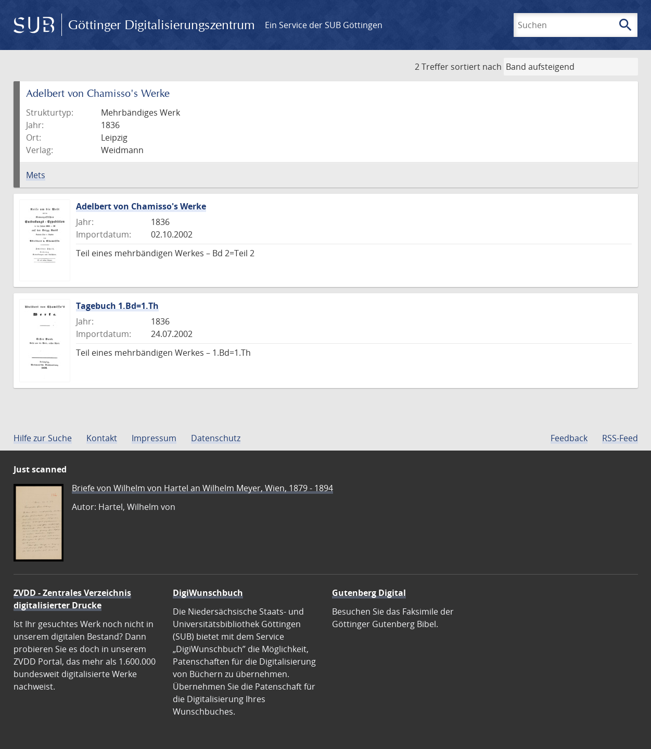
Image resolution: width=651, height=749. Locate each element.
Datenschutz (215, 438)
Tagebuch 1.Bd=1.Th (117, 305)
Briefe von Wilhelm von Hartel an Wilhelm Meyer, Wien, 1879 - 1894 (202, 488)
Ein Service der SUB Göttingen (323, 25)
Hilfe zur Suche (43, 438)
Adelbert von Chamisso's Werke (141, 206)
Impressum (154, 438)
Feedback (569, 438)
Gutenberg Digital (369, 592)
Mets (35, 175)
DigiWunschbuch (208, 592)
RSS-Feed (620, 438)
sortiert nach (476, 66)
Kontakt (101, 438)
